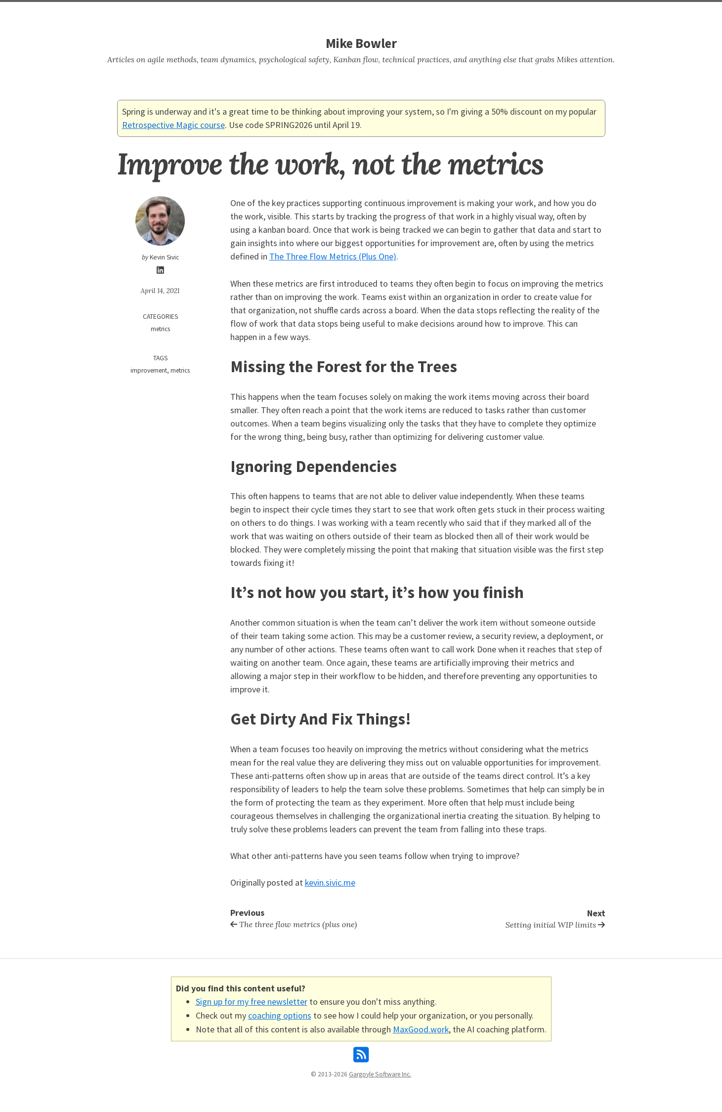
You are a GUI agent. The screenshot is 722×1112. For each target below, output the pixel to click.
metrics (160, 328)
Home (309, 12)
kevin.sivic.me (330, 881)
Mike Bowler (361, 43)
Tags (369, 12)
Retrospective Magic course (173, 124)
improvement (148, 370)
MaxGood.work (420, 1026)
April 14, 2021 (160, 290)
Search (340, 12)
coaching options (279, 1013)
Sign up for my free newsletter (251, 1000)
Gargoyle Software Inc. (380, 1071)
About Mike (404, 12)
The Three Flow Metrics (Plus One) (333, 255)
